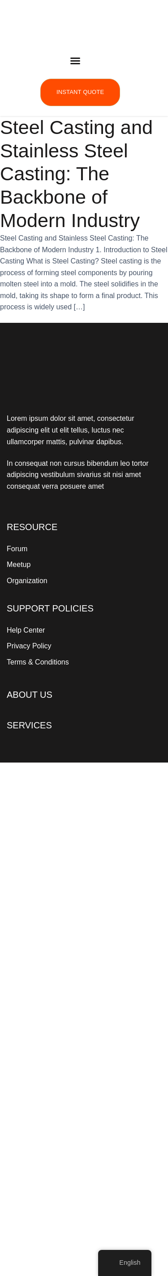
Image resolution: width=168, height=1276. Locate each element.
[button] (75, 61)
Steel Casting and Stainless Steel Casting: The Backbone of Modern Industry (76, 173)
